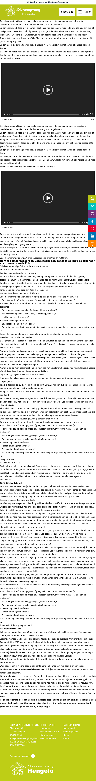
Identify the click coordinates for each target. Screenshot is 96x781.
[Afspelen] (4, 114)
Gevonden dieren (48, 738)
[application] (48, 90)
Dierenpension (47, 735)
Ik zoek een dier (47, 725)
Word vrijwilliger (70, 732)
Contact (66, 738)
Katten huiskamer (71, 725)
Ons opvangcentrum (49, 732)
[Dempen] (87, 114)
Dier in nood (69, 728)
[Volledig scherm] (91, 114)
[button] (48, 90)
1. (8, 119)
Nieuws (66, 735)
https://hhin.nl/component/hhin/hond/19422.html (44, 258)
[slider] (46, 114)
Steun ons (45, 728)
